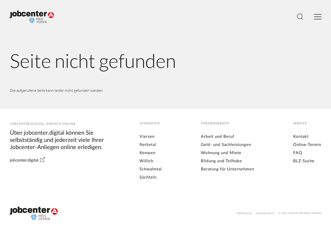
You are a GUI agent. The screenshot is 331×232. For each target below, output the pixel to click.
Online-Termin (307, 145)
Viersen (147, 136)
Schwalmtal (150, 169)
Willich (146, 161)
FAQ (297, 153)
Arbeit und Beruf (217, 136)
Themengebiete (215, 123)
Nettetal (147, 145)
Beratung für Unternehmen (227, 169)
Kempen (147, 153)
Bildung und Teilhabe (221, 161)
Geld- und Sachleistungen (226, 145)
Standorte (149, 123)
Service (300, 123)
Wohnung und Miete (221, 153)
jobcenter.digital (27, 160)
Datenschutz (265, 213)
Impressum (244, 213)
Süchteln (148, 177)
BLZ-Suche (303, 161)
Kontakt (301, 136)
